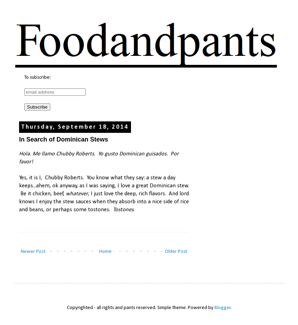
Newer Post (33, 251)
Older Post (176, 251)
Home (105, 251)
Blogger (222, 307)
